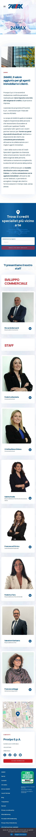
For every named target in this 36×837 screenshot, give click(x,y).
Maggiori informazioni (20, 834)
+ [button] (5, 704)
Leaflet (22, 727)
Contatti (3, 780)
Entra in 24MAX (5, 789)
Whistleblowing (5, 814)
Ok (11, 834)
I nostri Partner (5, 793)
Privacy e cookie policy (7, 810)
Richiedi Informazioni (18, 760)
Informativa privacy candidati (9, 827)
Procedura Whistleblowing (9, 818)
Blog (2, 797)
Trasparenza (5, 802)
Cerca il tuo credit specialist (18, 247)
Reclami (3, 806)
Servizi (3, 776)
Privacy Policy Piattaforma (9, 823)
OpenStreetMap (29, 727)
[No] (34, 832)
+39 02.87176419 (7, 747)
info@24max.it (6, 751)
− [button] (5, 706)
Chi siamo (4, 785)
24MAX (3, 772)
